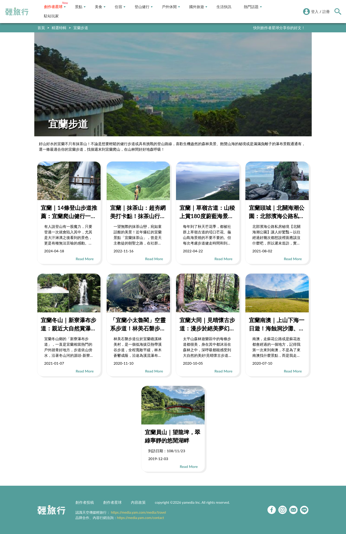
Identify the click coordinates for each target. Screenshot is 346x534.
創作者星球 (55, 7)
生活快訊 (223, 7)
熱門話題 (253, 7)
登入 (314, 11)
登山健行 (144, 7)
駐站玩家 (51, 16)
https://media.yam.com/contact (140, 518)
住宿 (120, 7)
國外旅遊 (198, 7)
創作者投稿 (84, 502)
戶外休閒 (171, 7)
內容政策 (138, 502)
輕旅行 (17, 11)
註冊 (326, 11)
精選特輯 (59, 27)
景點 (80, 7)
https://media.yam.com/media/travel (138, 512)
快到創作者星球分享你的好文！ (279, 27)
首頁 (41, 27)
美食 (100, 7)
